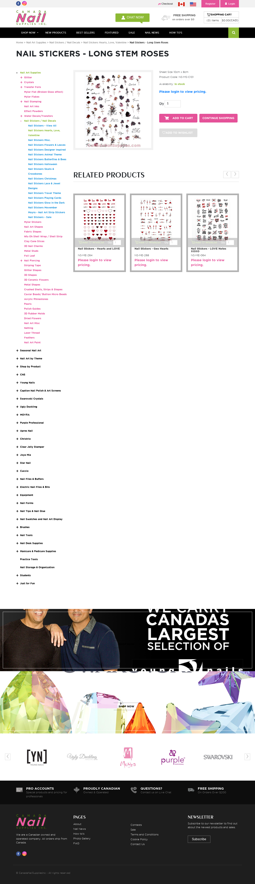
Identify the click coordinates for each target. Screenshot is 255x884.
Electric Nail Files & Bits (35, 487)
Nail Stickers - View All (42, 125)
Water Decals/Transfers (38, 116)
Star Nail (25, 463)
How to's (78, 833)
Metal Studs (31, 251)
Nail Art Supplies (36, 42)
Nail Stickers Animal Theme (45, 154)
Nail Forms (26, 503)
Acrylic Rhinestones (36, 299)
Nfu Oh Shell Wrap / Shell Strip (43, 236)
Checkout (167, 3)
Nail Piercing (32, 260)
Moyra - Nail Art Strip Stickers (46, 212)
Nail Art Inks (31, 106)
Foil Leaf (29, 255)
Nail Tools (26, 535)
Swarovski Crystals (31, 398)
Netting (28, 328)
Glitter (28, 77)
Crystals (29, 82)
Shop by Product (30, 366)
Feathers (29, 337)
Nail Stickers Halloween (42, 164)
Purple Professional (32, 422)
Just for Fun (27, 583)
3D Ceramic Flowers (36, 279)
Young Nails (27, 382)
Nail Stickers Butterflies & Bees (47, 159)
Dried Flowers (32, 318)
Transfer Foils (32, 87)
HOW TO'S (175, 32)
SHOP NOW (126, 644)
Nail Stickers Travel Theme (44, 193)
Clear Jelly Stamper (32, 447)
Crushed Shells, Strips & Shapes (43, 289)
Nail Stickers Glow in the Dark (46, 202)
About (77, 824)
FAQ (76, 843)
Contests (136, 824)
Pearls (28, 304)
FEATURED (111, 32)
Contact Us (138, 844)
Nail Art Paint (32, 342)
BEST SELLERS (85, 32)
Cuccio (24, 471)
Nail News (79, 828)
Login (229, 3)
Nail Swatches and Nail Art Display (41, 519)
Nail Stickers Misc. (39, 140)
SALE (132, 32)
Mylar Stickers (32, 222)
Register (210, 3)
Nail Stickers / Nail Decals (65, 42)
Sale (133, 829)
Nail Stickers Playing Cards (44, 198)
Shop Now (28, 32)
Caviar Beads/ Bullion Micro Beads (45, 294)
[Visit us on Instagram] (25, 853)
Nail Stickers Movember (42, 207)
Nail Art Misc (32, 323)
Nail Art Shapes (33, 226)
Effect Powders (33, 111)
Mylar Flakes (31, 96)
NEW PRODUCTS (55, 32)
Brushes (25, 527)
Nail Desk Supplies (31, 543)
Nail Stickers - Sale (39, 217)
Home (19, 42)
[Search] (233, 33)
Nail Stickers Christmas (42, 178)
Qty (161, 104)
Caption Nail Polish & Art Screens (40, 390)
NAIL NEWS (152, 32)
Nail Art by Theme (31, 358)
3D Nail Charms (33, 246)
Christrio (25, 438)
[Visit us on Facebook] (19, 853)
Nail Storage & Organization (37, 567)
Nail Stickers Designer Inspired (47, 149)
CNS (22, 374)
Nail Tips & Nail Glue (32, 511)
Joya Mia (25, 455)
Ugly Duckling (28, 406)
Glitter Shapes (32, 270)
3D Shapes (30, 275)
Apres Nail (26, 430)
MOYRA (25, 414)
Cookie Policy (139, 839)
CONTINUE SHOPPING (218, 118)
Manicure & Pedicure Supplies (38, 551)
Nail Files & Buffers (32, 479)
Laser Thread (32, 332)
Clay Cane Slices (34, 241)
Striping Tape (32, 265)
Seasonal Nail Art (30, 350)
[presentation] (227, 174)
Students (25, 575)
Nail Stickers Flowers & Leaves (46, 145)
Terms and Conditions (144, 834)
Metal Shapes (32, 284)
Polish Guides (32, 308)
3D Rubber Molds (34, 313)
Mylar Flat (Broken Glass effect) (43, 92)
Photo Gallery (82, 838)
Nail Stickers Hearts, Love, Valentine (105, 42)
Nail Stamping (32, 101)
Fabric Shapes (32, 231)
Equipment (26, 495)
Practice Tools (29, 559)
